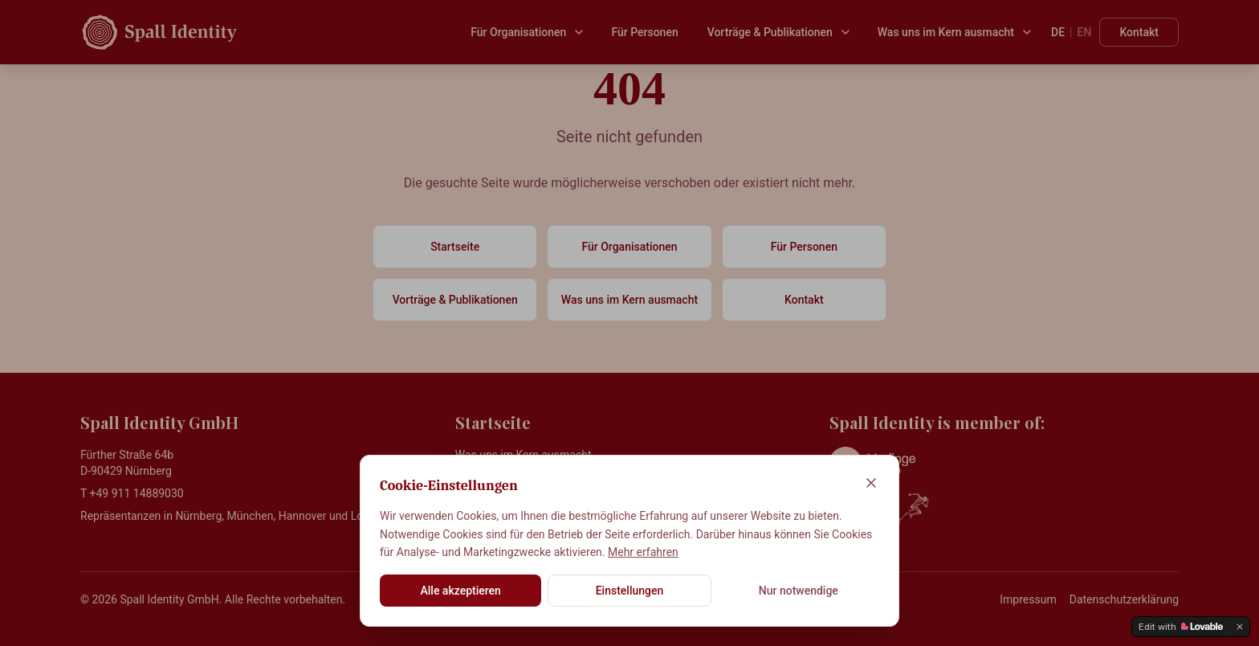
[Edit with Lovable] (1180, 626)
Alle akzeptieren (460, 590)
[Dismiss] (1239, 626)
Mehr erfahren (643, 552)
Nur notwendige (798, 590)
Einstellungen (630, 590)
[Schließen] (871, 483)
